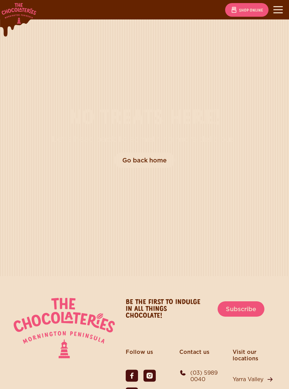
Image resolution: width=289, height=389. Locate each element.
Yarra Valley (248, 379)
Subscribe (241, 309)
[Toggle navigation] (278, 9)
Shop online (247, 9)
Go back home (144, 160)
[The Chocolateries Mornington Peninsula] (64, 356)
